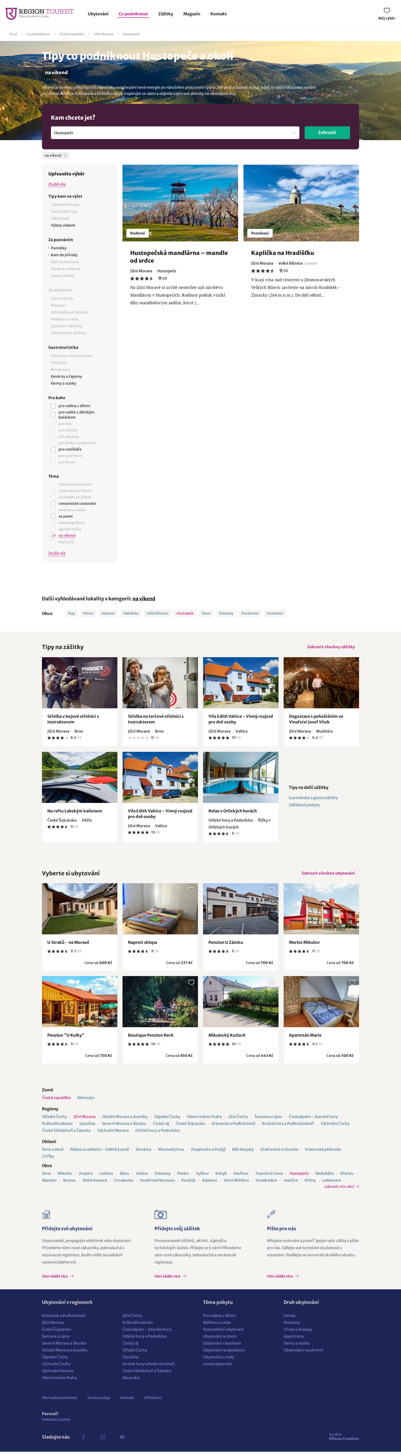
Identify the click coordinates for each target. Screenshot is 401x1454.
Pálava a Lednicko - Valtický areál (99, 1151)
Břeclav (346, 1175)
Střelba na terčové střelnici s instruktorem (156, 720)
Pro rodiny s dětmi (219, 1317)
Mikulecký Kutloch (227, 1037)
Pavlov (183, 1175)
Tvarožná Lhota (269, 1175)
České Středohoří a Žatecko (66, 1132)
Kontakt (218, 13)
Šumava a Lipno (268, 1118)
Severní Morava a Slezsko (124, 1125)
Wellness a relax (217, 1324)
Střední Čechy (54, 1118)
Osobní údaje (98, 1400)
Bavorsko (130, 1380)
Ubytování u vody (218, 1359)
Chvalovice (123, 1182)
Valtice (142, 1175)
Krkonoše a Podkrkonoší (233, 1125)
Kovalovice (250, 613)
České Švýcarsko (190, 1125)
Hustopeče (131, 34)
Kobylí (221, 1175)
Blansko (49, 1182)
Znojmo (86, 1175)
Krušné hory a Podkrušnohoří (288, 1125)
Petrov (88, 613)
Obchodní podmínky (59, 1400)
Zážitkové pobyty (304, 806)
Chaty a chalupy (298, 1331)
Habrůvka (130, 613)
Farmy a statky (297, 1345)
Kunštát (188, 1182)
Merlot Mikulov (304, 944)
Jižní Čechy (238, 1118)
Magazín (191, 13)
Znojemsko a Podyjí (208, 1151)
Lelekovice (331, 1182)
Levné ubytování (217, 1366)
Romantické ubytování (223, 1331)
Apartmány (294, 1338)
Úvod (13, 34)
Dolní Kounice (95, 1182)
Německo (85, 1100)
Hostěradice (266, 1182)
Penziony (292, 1324)
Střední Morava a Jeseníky (125, 1118)
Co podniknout (133, 13)
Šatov (206, 613)
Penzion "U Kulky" (65, 1037)
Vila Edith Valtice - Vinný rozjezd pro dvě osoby (240, 720)
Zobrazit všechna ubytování (327, 874)
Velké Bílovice (158, 613)
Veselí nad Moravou (157, 1182)
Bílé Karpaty (243, 1151)
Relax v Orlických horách (232, 811)
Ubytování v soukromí (303, 1352)
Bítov (124, 1175)
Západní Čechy (167, 1118)
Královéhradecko (57, 1125)
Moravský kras (171, 1151)
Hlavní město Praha (204, 1118)
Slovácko (143, 1151)
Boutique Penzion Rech (150, 1037)
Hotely (289, 1317)
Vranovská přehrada (323, 1151)
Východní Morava (113, 1132)
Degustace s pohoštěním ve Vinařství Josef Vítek (316, 720)
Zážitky (165, 13)
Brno (46, 1175)
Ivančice (291, 1182)
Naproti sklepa (142, 944)
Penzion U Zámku (225, 944)
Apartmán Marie (305, 1037)
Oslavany (226, 613)
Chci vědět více (55, 1278)
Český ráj (161, 1125)
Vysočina (87, 1125)
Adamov (108, 613)
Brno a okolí (52, 1151)
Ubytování (98, 13)
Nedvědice (324, 1175)
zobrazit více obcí (339, 1189)
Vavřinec (241, 1175)
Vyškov (202, 1175)
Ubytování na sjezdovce (224, 1352)
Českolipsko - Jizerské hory (313, 1118)
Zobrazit (327, 133)
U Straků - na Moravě (68, 944)
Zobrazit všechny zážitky (330, 647)
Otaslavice (275, 613)
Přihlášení (153, 1400)
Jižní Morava (103, 34)
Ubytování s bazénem (222, 1345)
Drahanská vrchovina (279, 1151)
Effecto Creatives (344, 1439)
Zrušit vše (56, 184)
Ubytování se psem (220, 1338)
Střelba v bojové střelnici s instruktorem (73, 720)
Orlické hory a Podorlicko (157, 1132)
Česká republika (72, 34)
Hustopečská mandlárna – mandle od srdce (179, 256)
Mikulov (65, 1175)
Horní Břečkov (236, 1182)
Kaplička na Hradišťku (282, 252)
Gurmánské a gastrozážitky (313, 799)
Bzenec (69, 1182)
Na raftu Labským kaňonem (74, 811)
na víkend (143, 599)
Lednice (106, 1175)
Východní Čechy (335, 1125)
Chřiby (48, 1158)
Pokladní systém (56, 1421)
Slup (71, 613)
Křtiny (310, 1182)
